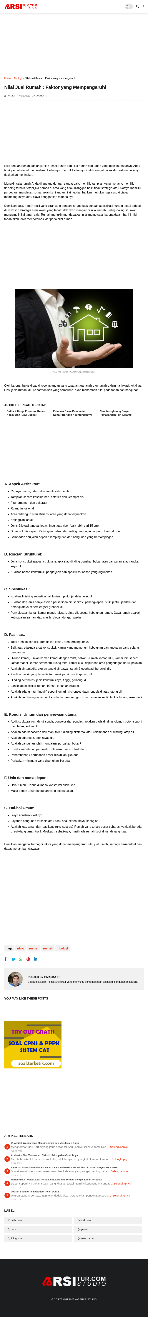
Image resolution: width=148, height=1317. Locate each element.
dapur (14, 1229)
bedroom (85, 1220)
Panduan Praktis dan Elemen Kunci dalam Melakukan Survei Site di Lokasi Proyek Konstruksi (64, 1167)
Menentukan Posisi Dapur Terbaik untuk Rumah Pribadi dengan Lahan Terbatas (56, 1179)
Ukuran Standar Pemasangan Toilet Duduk (35, 1191)
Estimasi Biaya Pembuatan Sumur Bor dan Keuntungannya (72, 413)
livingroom (17, 1238)
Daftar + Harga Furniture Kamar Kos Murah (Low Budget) (26, 413)
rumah (48, 948)
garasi (83, 1229)
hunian (34, 948)
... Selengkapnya (117, 1146)
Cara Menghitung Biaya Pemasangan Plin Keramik (116, 413)
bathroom (16, 1220)
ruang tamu (87, 1238)
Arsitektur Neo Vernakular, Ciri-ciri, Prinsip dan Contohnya (44, 1155)
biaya (20, 948)
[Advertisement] (74, 44)
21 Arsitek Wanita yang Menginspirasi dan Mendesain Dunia (45, 1143)
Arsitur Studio (86, 1299)
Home (7, 78)
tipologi (18, 78)
